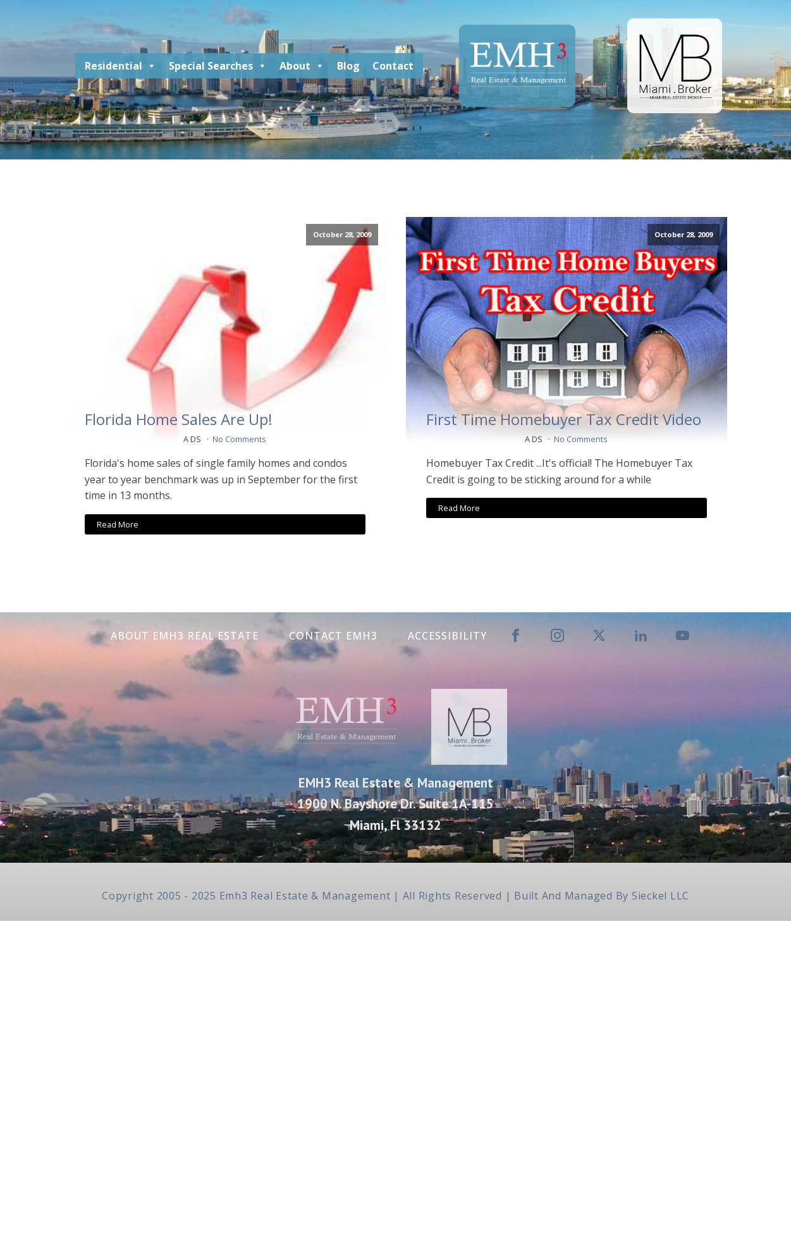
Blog (348, 66)
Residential (120, 66)
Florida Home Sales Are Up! (179, 420)
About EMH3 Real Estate (185, 636)
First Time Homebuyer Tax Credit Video (563, 420)
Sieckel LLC (660, 896)
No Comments (239, 439)
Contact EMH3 (333, 636)
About (301, 66)
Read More (117, 524)
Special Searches (218, 66)
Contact (393, 66)
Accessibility (447, 636)
